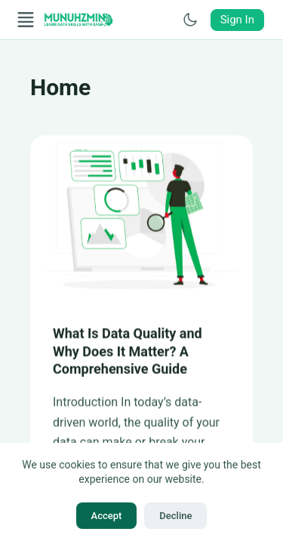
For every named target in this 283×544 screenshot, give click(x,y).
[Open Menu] (25, 19)
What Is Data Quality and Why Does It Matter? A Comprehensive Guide (127, 352)
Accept (106, 515)
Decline (175, 515)
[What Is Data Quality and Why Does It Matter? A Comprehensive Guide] (141, 219)
